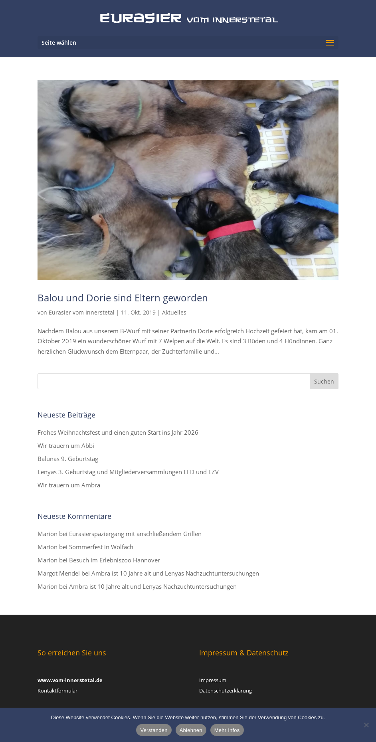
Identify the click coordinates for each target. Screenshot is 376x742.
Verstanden (153, 730)
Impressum (212, 680)
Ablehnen (191, 730)
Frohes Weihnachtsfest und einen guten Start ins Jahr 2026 (118, 432)
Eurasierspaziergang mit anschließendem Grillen (135, 534)
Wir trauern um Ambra (69, 485)
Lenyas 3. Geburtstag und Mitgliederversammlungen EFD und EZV (128, 472)
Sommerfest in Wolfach (101, 547)
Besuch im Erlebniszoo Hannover (114, 560)
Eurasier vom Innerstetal (82, 312)
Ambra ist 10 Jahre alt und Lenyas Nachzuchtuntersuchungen (175, 573)
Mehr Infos (227, 730)
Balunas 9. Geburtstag (68, 459)
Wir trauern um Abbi (66, 445)
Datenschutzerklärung (225, 690)
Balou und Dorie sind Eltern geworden (123, 297)
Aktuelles (174, 312)
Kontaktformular (57, 690)
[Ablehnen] (366, 725)
